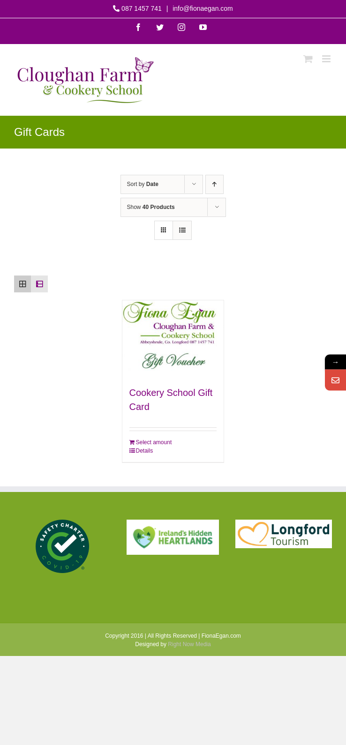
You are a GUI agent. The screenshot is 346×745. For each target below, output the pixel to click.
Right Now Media (189, 644)
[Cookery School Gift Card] (173, 338)
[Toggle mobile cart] (308, 59)
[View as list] (182, 230)
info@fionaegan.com (202, 8)
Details (144, 450)
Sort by (142, 184)
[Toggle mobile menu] (327, 59)
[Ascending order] (214, 184)
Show (151, 207)
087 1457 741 (141, 8)
